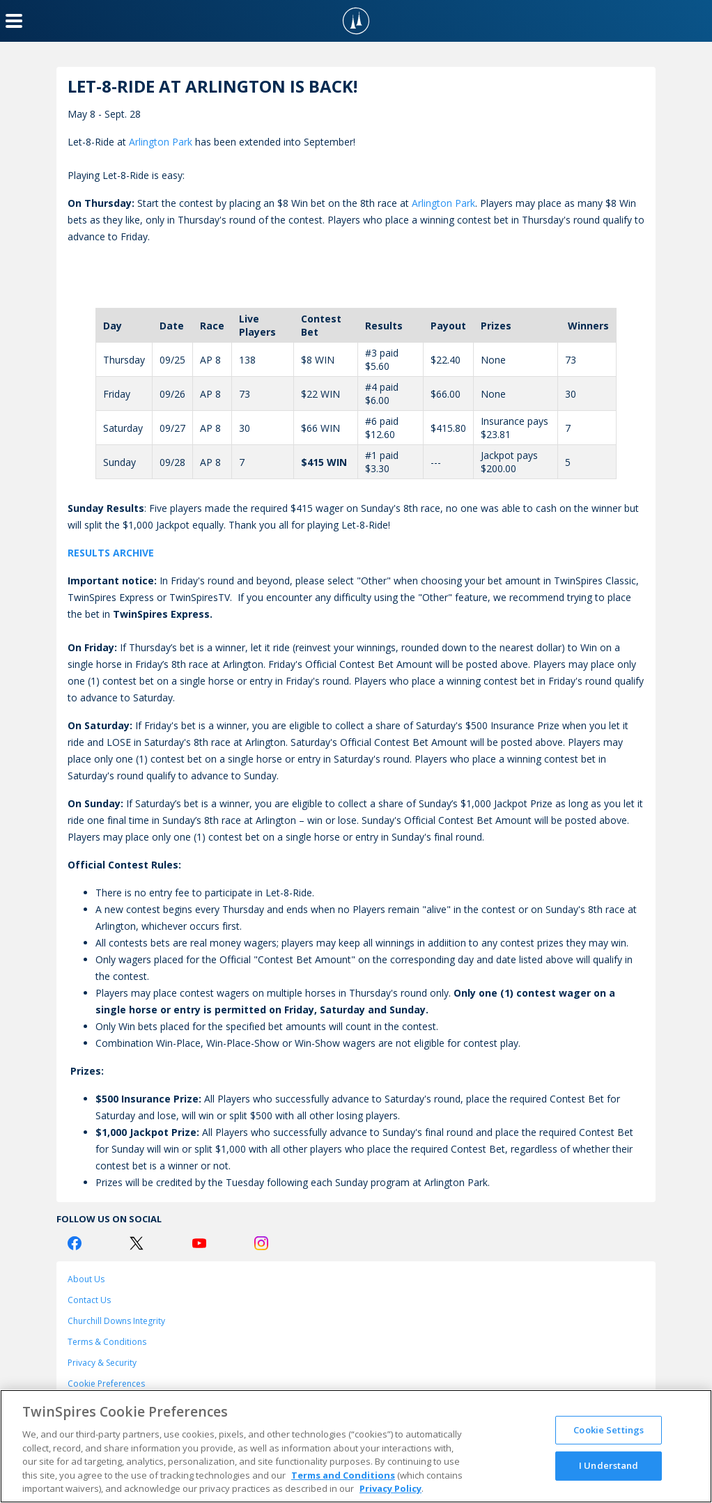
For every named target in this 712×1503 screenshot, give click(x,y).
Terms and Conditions (343, 1475)
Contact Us (89, 1300)
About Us (86, 1279)
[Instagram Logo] (261, 1243)
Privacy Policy (390, 1488)
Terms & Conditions (107, 1342)
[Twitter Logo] (137, 1243)
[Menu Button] (14, 21)
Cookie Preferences (106, 1383)
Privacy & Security (102, 1363)
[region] (356, 1446)
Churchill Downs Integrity (116, 1321)
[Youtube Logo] (199, 1243)
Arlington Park (160, 141)
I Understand (609, 1465)
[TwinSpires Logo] (356, 21)
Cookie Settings (608, 1430)
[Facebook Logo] (75, 1243)
